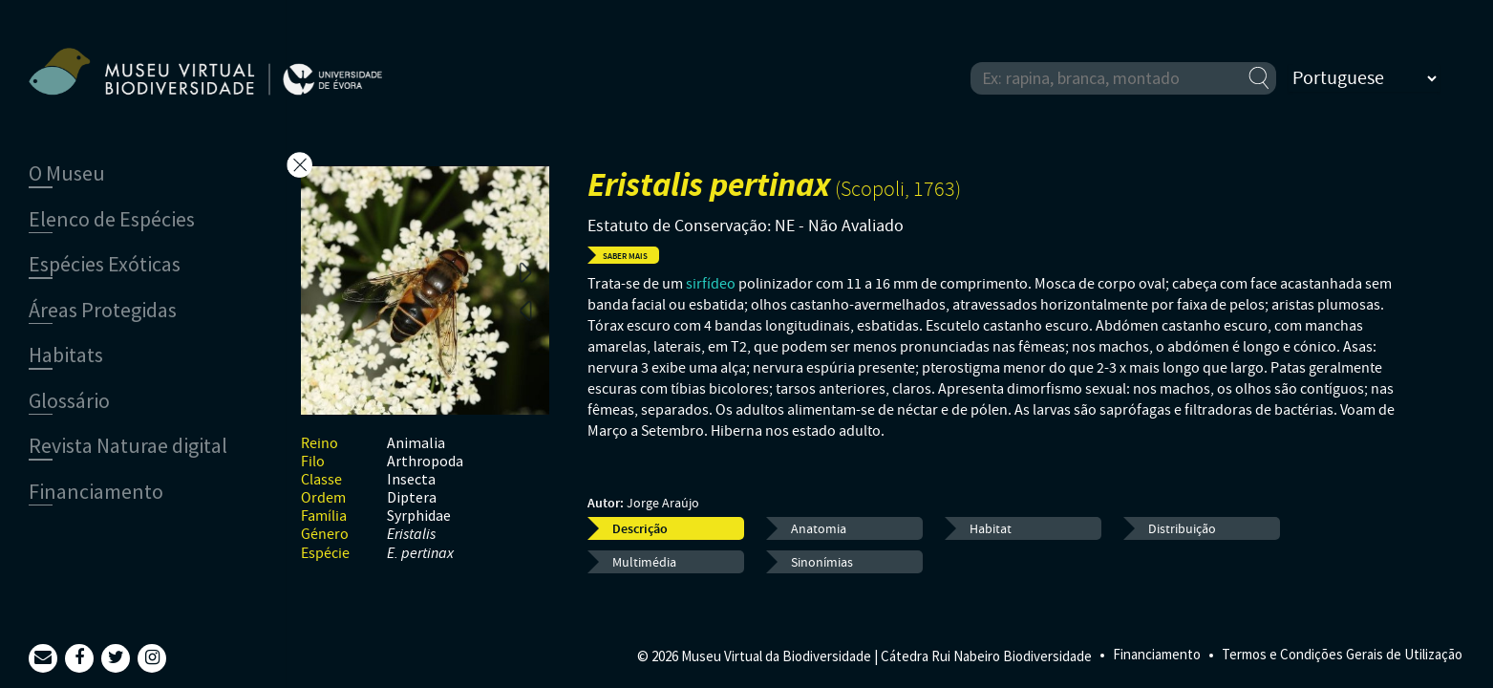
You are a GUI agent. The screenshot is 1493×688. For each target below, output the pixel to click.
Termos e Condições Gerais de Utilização (1342, 654)
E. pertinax (420, 554)
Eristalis (411, 535)
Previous (525, 309)
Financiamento (1157, 654)
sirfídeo (711, 283)
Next (525, 271)
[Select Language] (1364, 78)
